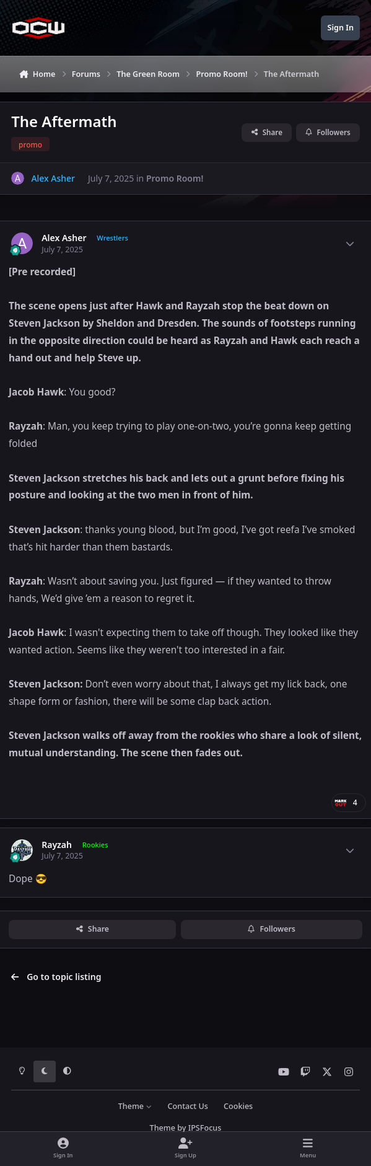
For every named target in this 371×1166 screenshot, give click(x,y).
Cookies (238, 1106)
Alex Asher (63, 238)
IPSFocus (205, 1128)
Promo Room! (174, 178)
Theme (135, 1106)
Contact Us (188, 1106)
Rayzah (56, 844)
